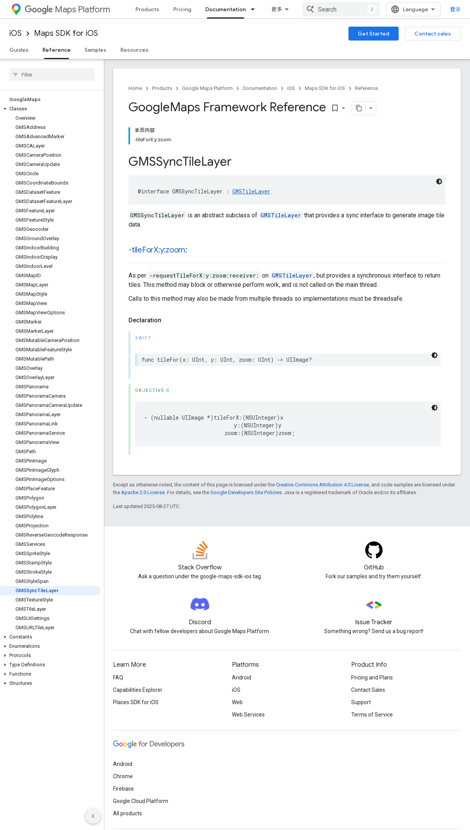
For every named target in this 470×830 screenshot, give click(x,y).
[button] (50, 108)
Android (241, 677)
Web (237, 702)
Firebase (123, 789)
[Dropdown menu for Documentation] (255, 9)
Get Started (373, 33)
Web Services (248, 714)
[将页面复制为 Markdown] (359, 108)
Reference (366, 88)
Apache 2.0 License (143, 492)
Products (147, 9)
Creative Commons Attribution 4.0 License (322, 485)
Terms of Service (372, 714)
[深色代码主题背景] (439, 181)
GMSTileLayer (251, 191)
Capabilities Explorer (137, 690)
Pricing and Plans (372, 677)
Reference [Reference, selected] (56, 49)
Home (135, 88)
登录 (455, 9)
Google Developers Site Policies (246, 492)
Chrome (123, 776)
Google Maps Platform (207, 88)
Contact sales (432, 33)
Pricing (182, 9)
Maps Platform (67, 9)
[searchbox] (52, 74)
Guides (19, 49)
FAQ (118, 677)
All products (127, 813)
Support (361, 702)
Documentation (260, 88)
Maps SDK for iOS (66, 33)
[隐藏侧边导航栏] (93, 816)
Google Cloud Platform (140, 801)
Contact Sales (368, 690)
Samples (96, 49)
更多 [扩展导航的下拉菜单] (276, 9)
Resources (134, 49)
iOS (15, 33)
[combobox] (341, 9)
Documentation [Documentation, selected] (225, 9)
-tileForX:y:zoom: (157, 250)
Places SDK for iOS (136, 702)
